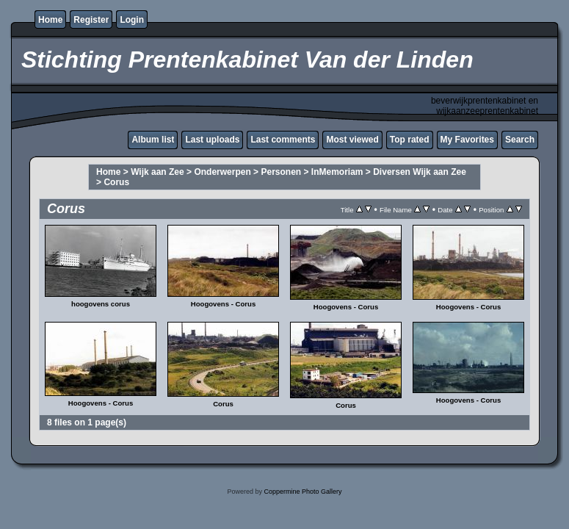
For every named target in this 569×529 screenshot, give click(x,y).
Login (132, 20)
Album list (152, 139)
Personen (281, 172)
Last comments (282, 139)
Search (519, 139)
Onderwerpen (222, 172)
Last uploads (212, 139)
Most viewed (352, 139)
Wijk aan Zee (157, 172)
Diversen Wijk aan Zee (419, 172)
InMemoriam (337, 172)
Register (91, 20)
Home (50, 20)
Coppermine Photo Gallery (302, 491)
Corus (116, 182)
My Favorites (467, 139)
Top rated (410, 139)
